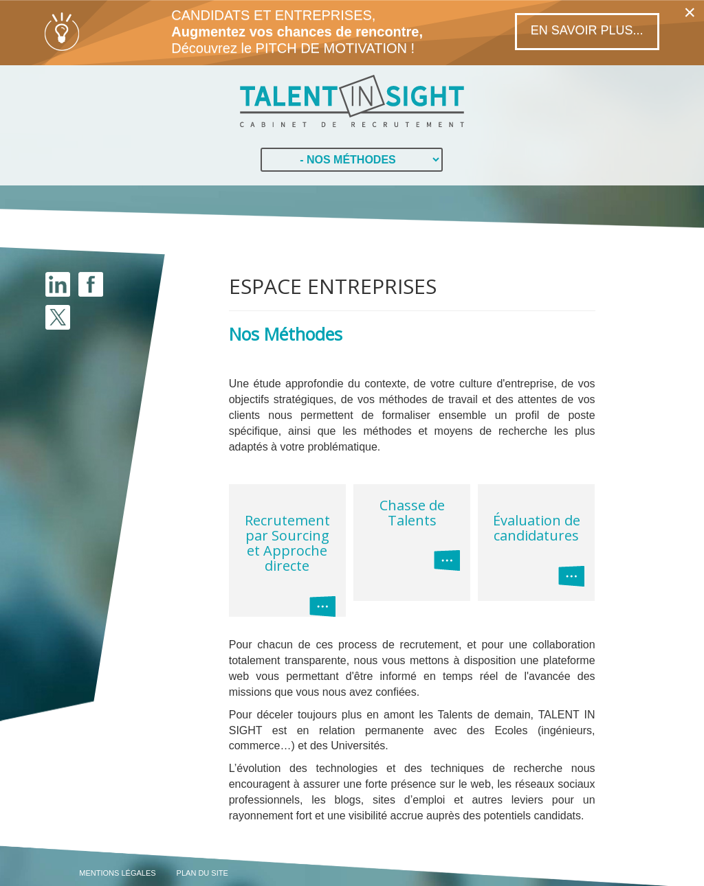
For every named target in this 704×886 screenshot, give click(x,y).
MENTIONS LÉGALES (117, 873)
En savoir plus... (587, 30)
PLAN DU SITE (202, 873)
